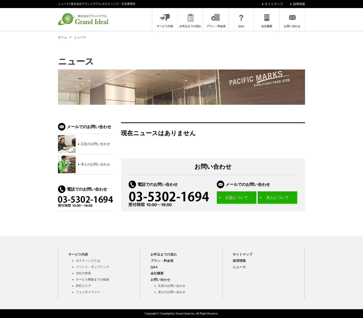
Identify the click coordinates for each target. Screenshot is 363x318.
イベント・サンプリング (92, 267)
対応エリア (83, 286)
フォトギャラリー (88, 292)
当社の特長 (83, 273)
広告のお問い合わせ (171, 286)
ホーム (62, 37)
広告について (236, 197)
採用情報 (299, 4)
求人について (277, 197)
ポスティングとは (88, 260)
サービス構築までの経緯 (92, 279)
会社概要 (266, 26)
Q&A (241, 26)
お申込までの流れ (190, 26)
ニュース (239, 267)
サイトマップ (274, 4)
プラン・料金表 (216, 26)
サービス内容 (165, 26)
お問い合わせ (292, 26)
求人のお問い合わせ (171, 292)
